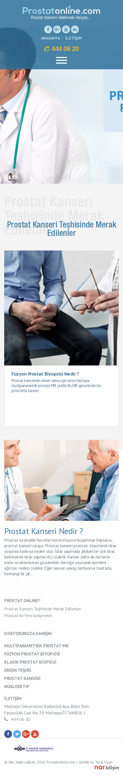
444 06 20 (61, 48)
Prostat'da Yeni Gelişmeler (28, 615)
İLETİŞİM (73, 38)
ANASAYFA (50, 38)
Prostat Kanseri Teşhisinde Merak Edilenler (42, 608)
